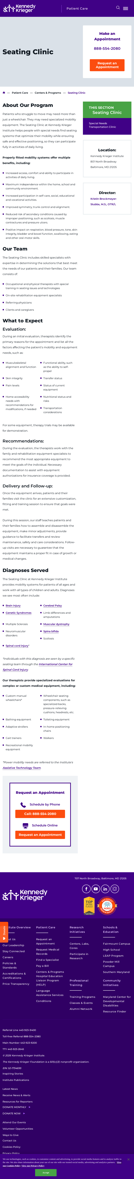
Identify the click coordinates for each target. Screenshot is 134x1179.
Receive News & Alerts (16, 1095)
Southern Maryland (116, 972)
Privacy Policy (11, 1153)
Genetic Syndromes (18, 612)
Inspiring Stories (13, 1073)
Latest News (10, 1088)
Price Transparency (16, 983)
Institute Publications (16, 1080)
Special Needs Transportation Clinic (102, 125)
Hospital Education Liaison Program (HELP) (49, 980)
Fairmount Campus (116, 943)
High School (111, 949)
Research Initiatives (77, 929)
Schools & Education (111, 929)
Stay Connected (14, 951)
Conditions (43, 1001)
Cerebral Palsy (52, 605)
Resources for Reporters (18, 1101)
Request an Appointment (107, 65)
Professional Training (79, 983)
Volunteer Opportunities (18, 1128)
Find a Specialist (47, 959)
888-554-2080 (107, 48)
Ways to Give (11, 1135)
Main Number (20, 1043)
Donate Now (12, 1113)
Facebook (86, 889)
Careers (8, 957)
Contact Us (9, 1140)
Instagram (114, 889)
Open (125, 9)
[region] (67, 1166)
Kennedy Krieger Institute (4, 92)
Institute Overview (17, 927)
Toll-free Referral (22, 1036)
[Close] (128, 1159)
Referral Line (19, 1030)
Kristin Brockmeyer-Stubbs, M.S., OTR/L (103, 201)
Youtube (96, 889)
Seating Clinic (107, 112)
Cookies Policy (11, 1146)
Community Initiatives (112, 983)
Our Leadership (13, 945)
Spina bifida (51, 631)
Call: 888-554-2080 (40, 814)
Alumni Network (81, 1009)
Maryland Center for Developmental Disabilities (117, 1001)
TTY (13, 1049)
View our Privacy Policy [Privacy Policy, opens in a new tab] (33, 1165)
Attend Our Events (14, 1122)
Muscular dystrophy (56, 624)
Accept (45, 1172)
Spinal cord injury (17, 645)
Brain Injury (13, 605)
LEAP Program (113, 955)
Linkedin (105, 889)
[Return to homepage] (29, 8)
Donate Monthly (14, 1107)
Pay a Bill (42, 965)
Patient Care (20, 92)
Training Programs (82, 997)
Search (118, 7)
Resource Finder (114, 1011)
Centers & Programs (48, 92)
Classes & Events (81, 1003)
